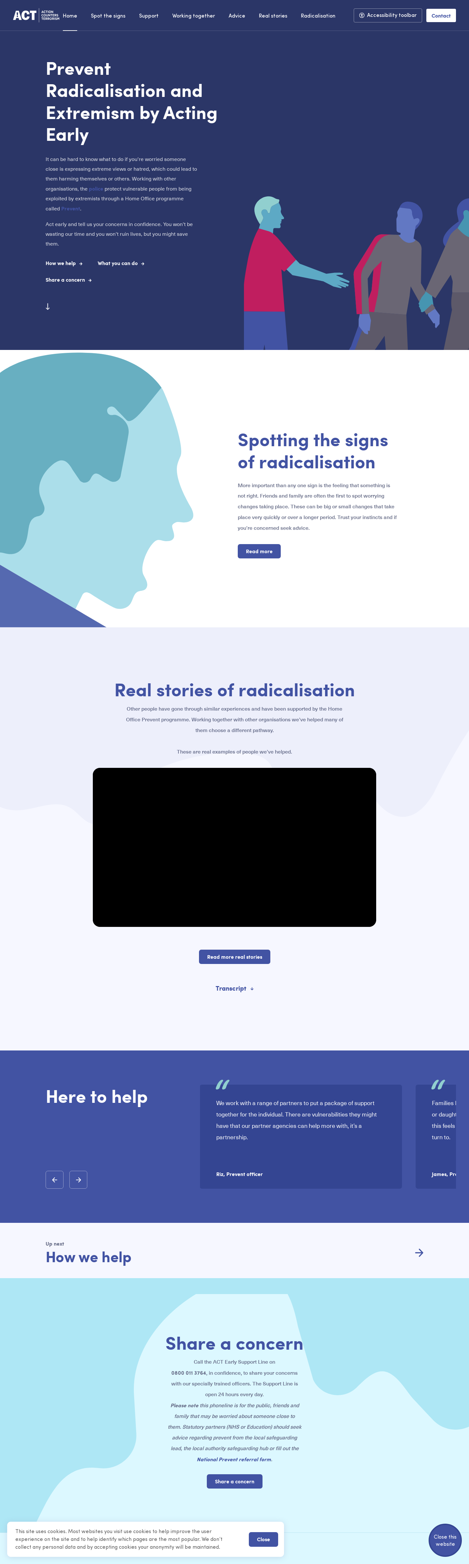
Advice (237, 16)
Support (149, 16)
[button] (55, 1180)
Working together (193, 16)
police (96, 188)
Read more (259, 551)
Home (70, 16)
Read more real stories (234, 956)
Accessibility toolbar (392, 15)
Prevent (70, 208)
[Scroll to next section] (48, 306)
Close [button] (263, 1539)
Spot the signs (108, 16)
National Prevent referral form (234, 1459)
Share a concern (234, 1481)
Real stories (273, 16)
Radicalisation (318, 16)
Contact (441, 15)
